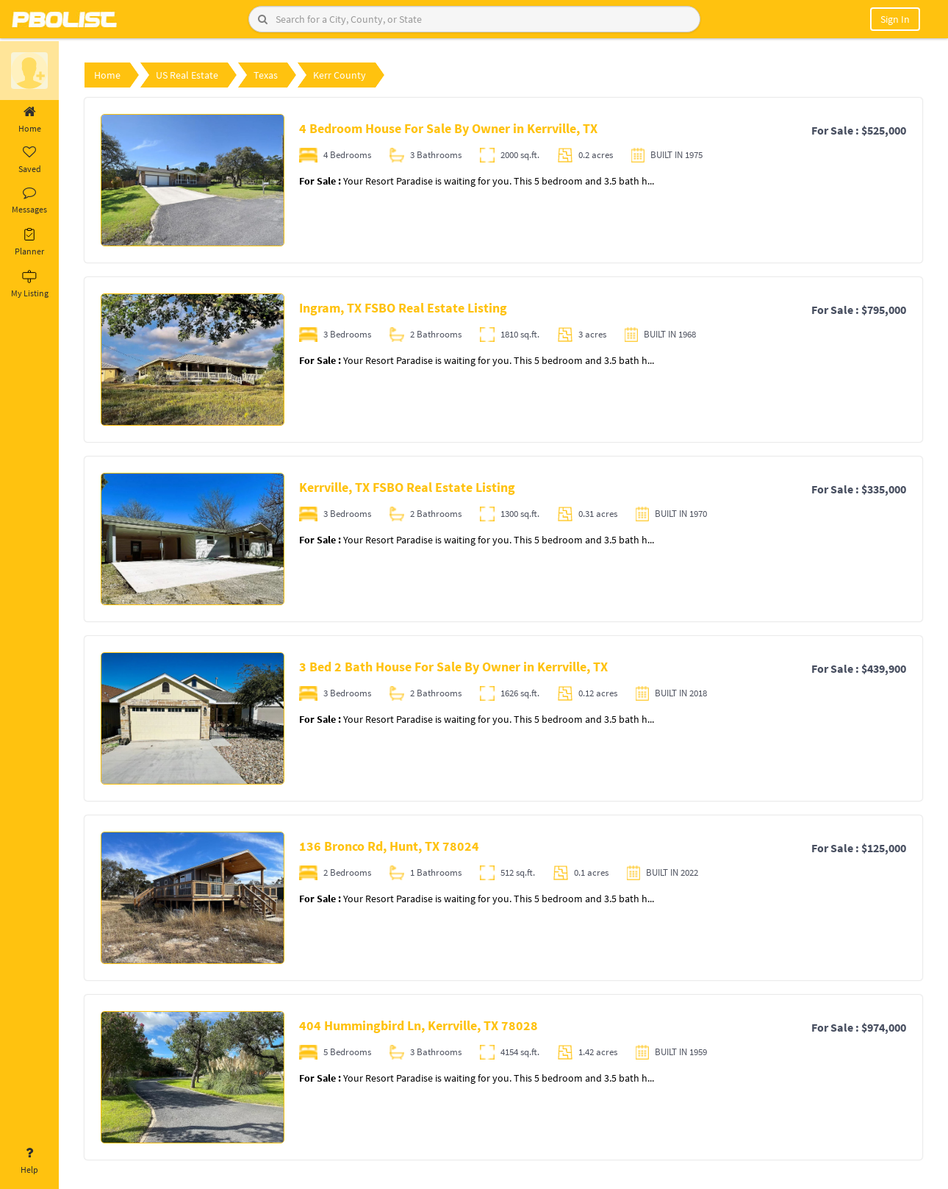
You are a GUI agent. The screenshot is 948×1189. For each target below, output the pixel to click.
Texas (266, 75)
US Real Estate (187, 75)
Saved (29, 160)
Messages (29, 201)
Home (29, 120)
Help (29, 1161)
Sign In (895, 19)
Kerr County (339, 75)
